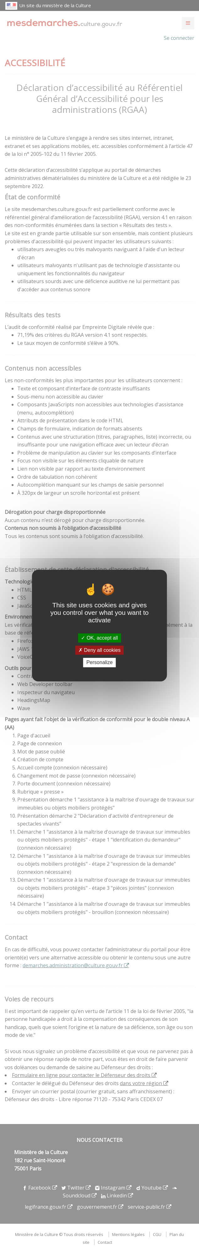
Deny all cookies (99, 650)
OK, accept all (99, 638)
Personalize (99, 662)
